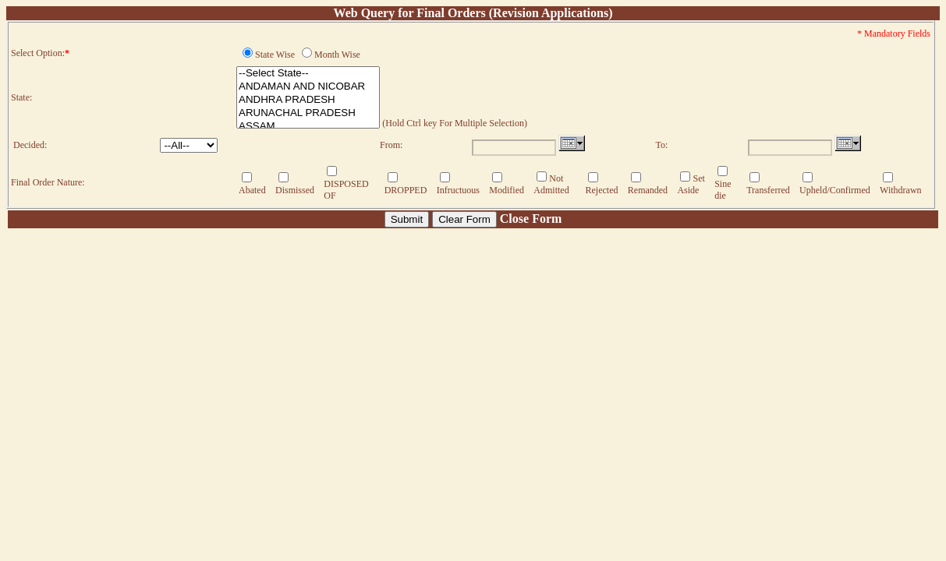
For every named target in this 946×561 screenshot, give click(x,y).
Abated (252, 190)
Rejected (601, 190)
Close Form (531, 218)
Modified (506, 190)
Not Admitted (551, 184)
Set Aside (690, 184)
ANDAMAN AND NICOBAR (308, 87)
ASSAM (308, 126)
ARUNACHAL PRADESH (308, 113)
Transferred (768, 190)
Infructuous (458, 190)
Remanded (648, 190)
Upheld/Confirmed (834, 190)
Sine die (722, 189)
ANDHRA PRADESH (308, 100)
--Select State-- (308, 73)
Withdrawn (901, 190)
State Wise (275, 54)
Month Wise (337, 54)
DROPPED (405, 190)
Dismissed (294, 190)
